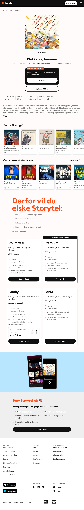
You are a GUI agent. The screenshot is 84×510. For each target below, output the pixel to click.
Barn (17, 10)
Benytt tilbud (24, 279)
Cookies (28, 502)
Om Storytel (8, 447)
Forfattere (37, 459)
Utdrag (42, 52)
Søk (34, 447)
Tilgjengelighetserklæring (13, 475)
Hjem (5, 10)
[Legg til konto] (36, 332)
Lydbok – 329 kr (42, 89)
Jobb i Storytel (9, 451)
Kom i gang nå (71, 3)
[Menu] (81, 3)
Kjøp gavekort (58, 455)
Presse (5, 459)
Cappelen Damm (64, 63)
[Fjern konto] (32, 332)
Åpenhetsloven (9, 471)
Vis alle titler (75, 160)
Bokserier (37, 455)
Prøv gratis (60, 279)
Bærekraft (7, 467)
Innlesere (36, 463)
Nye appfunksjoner (10, 463)
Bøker (11, 10)
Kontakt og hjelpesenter (62, 447)
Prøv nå (42, 80)
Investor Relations (10, 455)
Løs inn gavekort (59, 459)
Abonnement (58, 451)
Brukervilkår (18, 502)
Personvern (7, 502)
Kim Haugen (45, 63)
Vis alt (6, 116)
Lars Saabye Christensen (25, 63)
